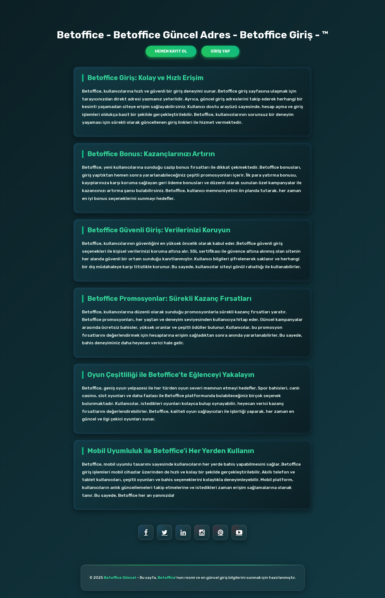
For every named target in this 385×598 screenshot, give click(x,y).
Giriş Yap (220, 51)
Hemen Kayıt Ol (171, 51)
